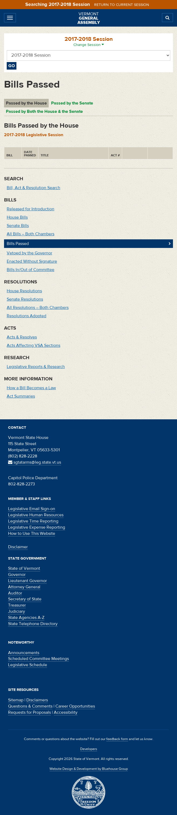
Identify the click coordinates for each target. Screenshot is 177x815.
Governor (17, 574)
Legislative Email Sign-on (31, 508)
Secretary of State (24, 599)
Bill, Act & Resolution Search (33, 187)
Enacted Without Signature (32, 261)
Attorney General (24, 587)
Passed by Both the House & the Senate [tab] (44, 111)
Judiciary (16, 611)
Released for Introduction (30, 209)
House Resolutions (24, 291)
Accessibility (65, 712)
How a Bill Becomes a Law (31, 388)
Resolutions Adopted (26, 316)
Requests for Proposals (29, 712)
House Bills (17, 217)
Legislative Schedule (27, 665)
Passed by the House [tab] (26, 103)
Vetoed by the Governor (29, 253)
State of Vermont (24, 568)
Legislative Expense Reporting (36, 527)
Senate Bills (18, 225)
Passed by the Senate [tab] (72, 103)
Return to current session (121, 4)
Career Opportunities (75, 706)
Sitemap (15, 700)
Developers (88, 749)
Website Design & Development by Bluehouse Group (88, 769)
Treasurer (17, 605)
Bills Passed (18, 243)
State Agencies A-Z (26, 617)
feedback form (117, 739)
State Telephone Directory (33, 623)
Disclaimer (18, 547)
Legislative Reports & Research (36, 366)
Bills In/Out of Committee (30, 269)
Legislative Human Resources (35, 515)
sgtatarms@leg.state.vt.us (34, 462)
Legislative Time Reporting (33, 521)
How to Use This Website (31, 533)
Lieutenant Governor (27, 580)
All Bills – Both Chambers (30, 234)
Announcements (23, 652)
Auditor (15, 593)
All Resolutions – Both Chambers (38, 307)
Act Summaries (21, 396)
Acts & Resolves (22, 337)
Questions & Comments (30, 706)
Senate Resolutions (25, 299)
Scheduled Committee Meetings (38, 658)
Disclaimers (37, 700)
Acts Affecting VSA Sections (33, 345)
